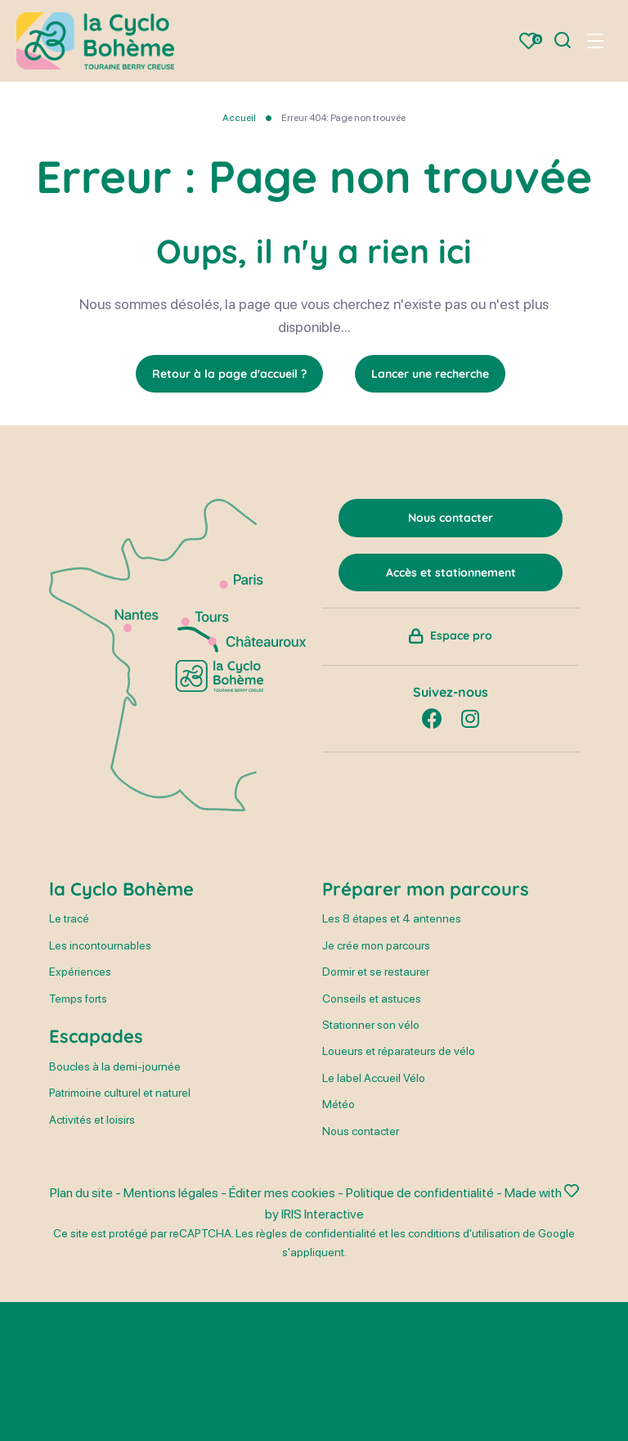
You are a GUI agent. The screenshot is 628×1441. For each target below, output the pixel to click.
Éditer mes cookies (282, 1193)
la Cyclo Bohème (121, 889)
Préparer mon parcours (425, 889)
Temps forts (78, 998)
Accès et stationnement (451, 572)
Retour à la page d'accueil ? (229, 373)
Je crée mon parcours (376, 945)
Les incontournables (100, 945)
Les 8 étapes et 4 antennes (391, 918)
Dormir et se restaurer (375, 971)
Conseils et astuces (371, 998)
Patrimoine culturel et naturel (120, 1092)
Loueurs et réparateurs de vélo (398, 1050)
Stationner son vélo (370, 1024)
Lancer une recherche (430, 373)
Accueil (239, 117)
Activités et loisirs (92, 1119)
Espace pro (461, 635)
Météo (338, 1104)
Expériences (80, 971)
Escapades (96, 1036)
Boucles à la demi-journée (115, 1066)
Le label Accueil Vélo (373, 1077)
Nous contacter (360, 1131)
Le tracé (69, 918)
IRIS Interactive (322, 1214)
